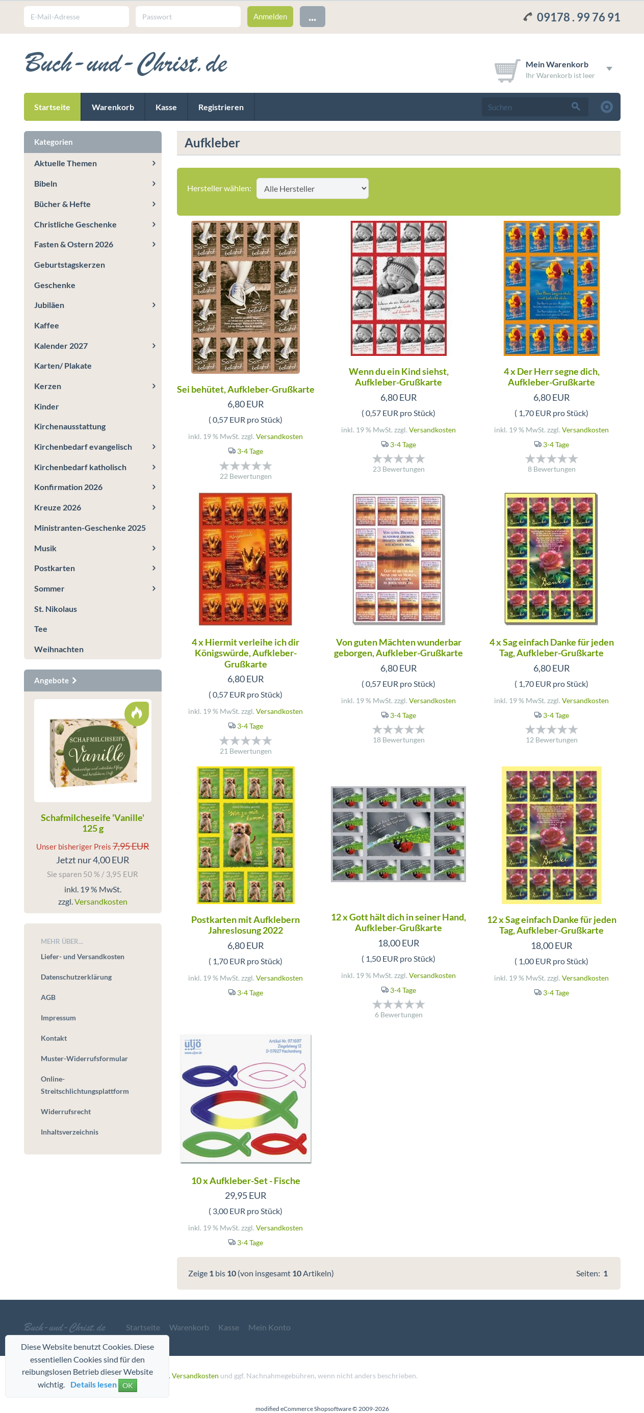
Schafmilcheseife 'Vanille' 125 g (92, 823)
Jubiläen (49, 305)
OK (127, 1385)
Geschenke (54, 285)
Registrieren (221, 107)
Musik (45, 548)
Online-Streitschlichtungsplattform (85, 1084)
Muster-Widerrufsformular (84, 1058)
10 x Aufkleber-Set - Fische (245, 1180)
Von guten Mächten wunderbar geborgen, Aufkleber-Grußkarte (398, 647)
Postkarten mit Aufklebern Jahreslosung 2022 (245, 925)
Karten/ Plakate (63, 365)
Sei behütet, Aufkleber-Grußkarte (246, 389)
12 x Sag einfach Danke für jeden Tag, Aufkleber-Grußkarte (551, 925)
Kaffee (46, 325)
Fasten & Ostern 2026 (73, 244)
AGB (48, 997)
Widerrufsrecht (66, 1111)
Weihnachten (59, 649)
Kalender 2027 (61, 345)
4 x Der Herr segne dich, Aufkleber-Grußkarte (552, 377)
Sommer (49, 588)
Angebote (56, 680)
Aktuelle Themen (65, 163)
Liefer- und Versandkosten (82, 956)
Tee (40, 628)
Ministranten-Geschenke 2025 (90, 527)
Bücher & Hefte (62, 204)
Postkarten (54, 568)
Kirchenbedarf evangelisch (83, 446)
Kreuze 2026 (57, 507)
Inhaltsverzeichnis (69, 1131)
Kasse (166, 107)
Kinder (46, 406)
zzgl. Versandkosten (188, 1375)
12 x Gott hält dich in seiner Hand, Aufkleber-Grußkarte (398, 922)
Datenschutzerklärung (76, 976)
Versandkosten (279, 436)
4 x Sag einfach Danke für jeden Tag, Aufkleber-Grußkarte (552, 647)
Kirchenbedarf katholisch (80, 467)
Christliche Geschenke (75, 224)
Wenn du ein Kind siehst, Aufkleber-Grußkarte (399, 377)
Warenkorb (113, 107)
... (312, 16)
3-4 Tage (250, 451)
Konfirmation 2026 (68, 487)
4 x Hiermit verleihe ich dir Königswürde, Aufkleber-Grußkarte (245, 653)
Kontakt (54, 1038)
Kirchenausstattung (70, 426)
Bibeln (45, 183)
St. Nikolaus (55, 608)
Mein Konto (269, 1327)
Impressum (58, 1017)
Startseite (52, 107)
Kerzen (47, 386)
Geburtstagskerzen (69, 264)
